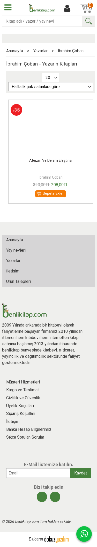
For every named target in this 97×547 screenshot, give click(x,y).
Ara (88, 21)
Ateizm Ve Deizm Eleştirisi (50, 160)
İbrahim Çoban (51, 177)
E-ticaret (36, 539)
